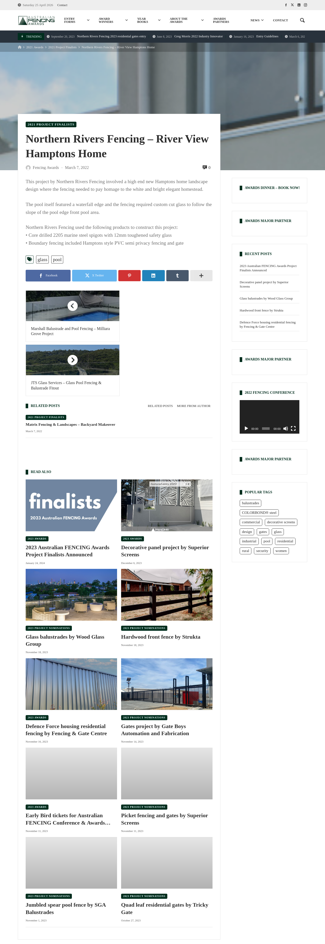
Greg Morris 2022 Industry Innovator (188, 36)
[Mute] (285, 428)
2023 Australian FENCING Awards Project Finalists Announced (68, 497)
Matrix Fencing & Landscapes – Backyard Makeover (71, 370)
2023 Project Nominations (49, 574)
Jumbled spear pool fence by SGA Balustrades (66, 854)
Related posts (160, 352)
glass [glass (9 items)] (278, 532)
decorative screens (260, 908)
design (290, 908)
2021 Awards (34, 47)
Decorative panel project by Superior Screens (165, 497)
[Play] (246, 428)
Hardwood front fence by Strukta (161, 582)
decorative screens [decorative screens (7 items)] (281, 522)
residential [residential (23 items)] (285, 541)
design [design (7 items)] (247, 532)
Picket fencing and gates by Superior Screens (164, 765)
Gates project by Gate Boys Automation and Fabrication (155, 676)
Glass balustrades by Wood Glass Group (65, 586)
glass (42, 259)
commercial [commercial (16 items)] (251, 522)
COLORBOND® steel (199, 908)
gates (77, 908)
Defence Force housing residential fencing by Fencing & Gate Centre (66, 676)
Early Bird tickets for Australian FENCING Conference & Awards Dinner (65, 765)
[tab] (160, 352)
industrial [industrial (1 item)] (249, 541)
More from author (193, 352)
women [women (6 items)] (281, 551)
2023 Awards (37, 484)
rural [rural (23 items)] (245, 551)
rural (121, 908)
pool (57, 259)
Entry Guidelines (253, 36)
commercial (161, 908)
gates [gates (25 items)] (263, 532)
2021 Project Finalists (62, 47)
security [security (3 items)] (262, 551)
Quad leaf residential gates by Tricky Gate (165, 854)
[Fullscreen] (293, 428)
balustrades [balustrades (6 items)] (250, 503)
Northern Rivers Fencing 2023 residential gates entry (96, 36)
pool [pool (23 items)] (267, 541)
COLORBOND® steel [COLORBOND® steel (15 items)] (259, 513)
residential (99, 908)
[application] (269, 417)
